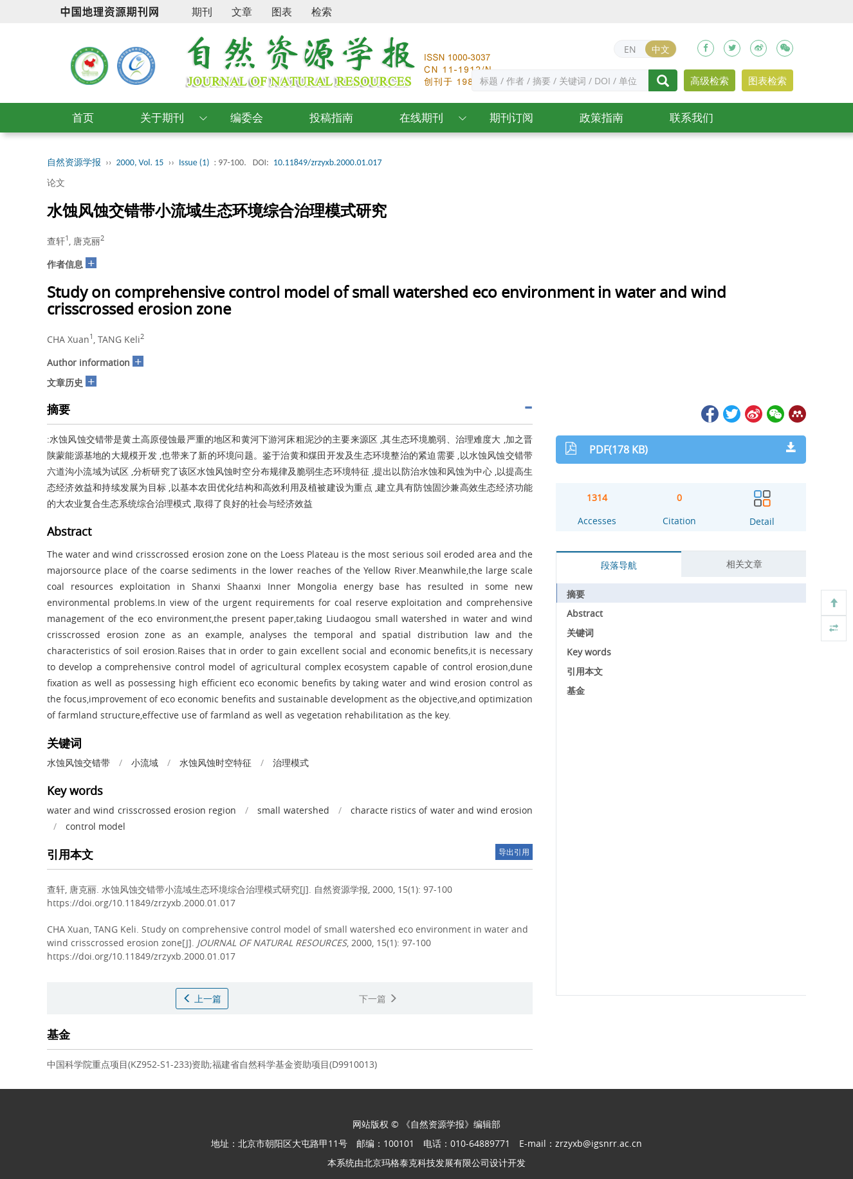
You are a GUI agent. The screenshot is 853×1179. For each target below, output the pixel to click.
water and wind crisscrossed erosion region (141, 810)
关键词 (580, 632)
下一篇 (378, 998)
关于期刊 (162, 117)
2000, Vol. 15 (140, 162)
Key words (589, 652)
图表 (281, 12)
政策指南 (601, 117)
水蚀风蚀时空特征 (215, 762)
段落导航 (619, 565)
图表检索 (767, 80)
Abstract (585, 613)
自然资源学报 (74, 162)
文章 (242, 12)
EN (630, 49)
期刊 (202, 12)
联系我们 (691, 117)
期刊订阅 (511, 117)
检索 (321, 12)
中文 (661, 49)
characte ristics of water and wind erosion (442, 810)
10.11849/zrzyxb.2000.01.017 (327, 162)
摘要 (576, 594)
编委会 (246, 117)
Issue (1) (194, 162)
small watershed (293, 810)
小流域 (144, 762)
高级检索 (709, 80)
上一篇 (202, 998)
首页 (83, 117)
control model (95, 826)
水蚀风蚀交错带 (78, 762)
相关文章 (744, 564)
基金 (576, 690)
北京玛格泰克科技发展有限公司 (426, 1162)
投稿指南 (331, 117)
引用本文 (585, 671)
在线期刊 (421, 117)
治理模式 (291, 762)
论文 (56, 182)
